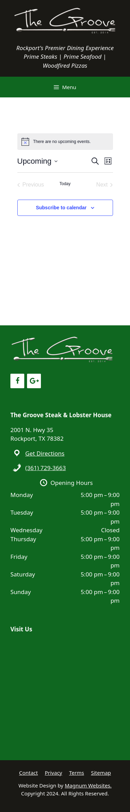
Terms (76, 772)
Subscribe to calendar (61, 207)
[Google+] (34, 381)
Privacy (53, 772)
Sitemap (101, 772)
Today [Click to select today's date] (64, 183)
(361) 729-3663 (45, 468)
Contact (28, 772)
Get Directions (44, 453)
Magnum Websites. (88, 785)
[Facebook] (17, 381)
